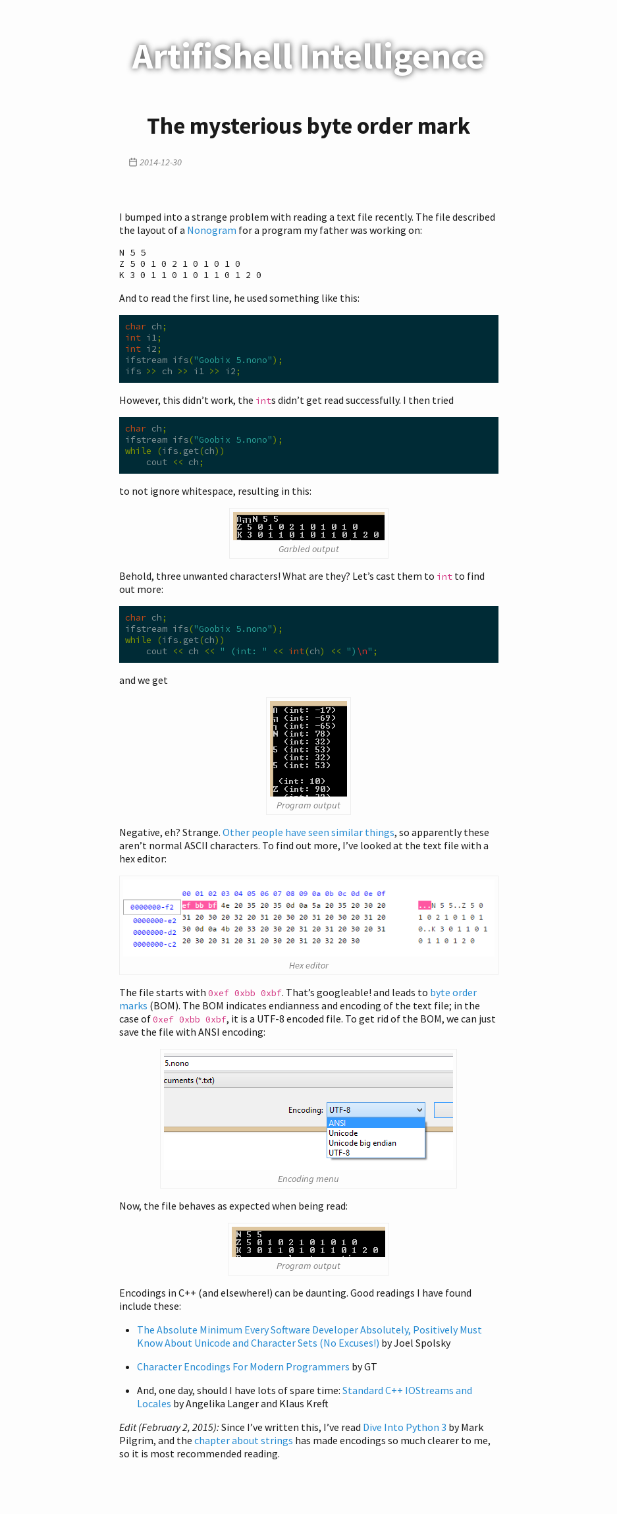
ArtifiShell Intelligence (308, 55)
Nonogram (211, 230)
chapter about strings (243, 1450)
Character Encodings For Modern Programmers (243, 1377)
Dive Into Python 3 (404, 1437)
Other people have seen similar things (308, 842)
